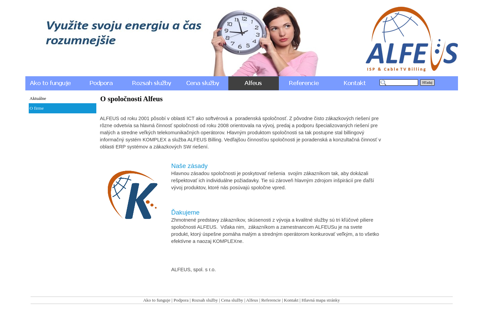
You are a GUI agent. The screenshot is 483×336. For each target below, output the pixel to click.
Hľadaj (427, 82)
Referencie (271, 300)
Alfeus (252, 300)
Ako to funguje (156, 300)
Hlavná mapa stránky (320, 300)
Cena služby (232, 300)
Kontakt (291, 300)
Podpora (180, 300)
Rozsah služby (205, 300)
